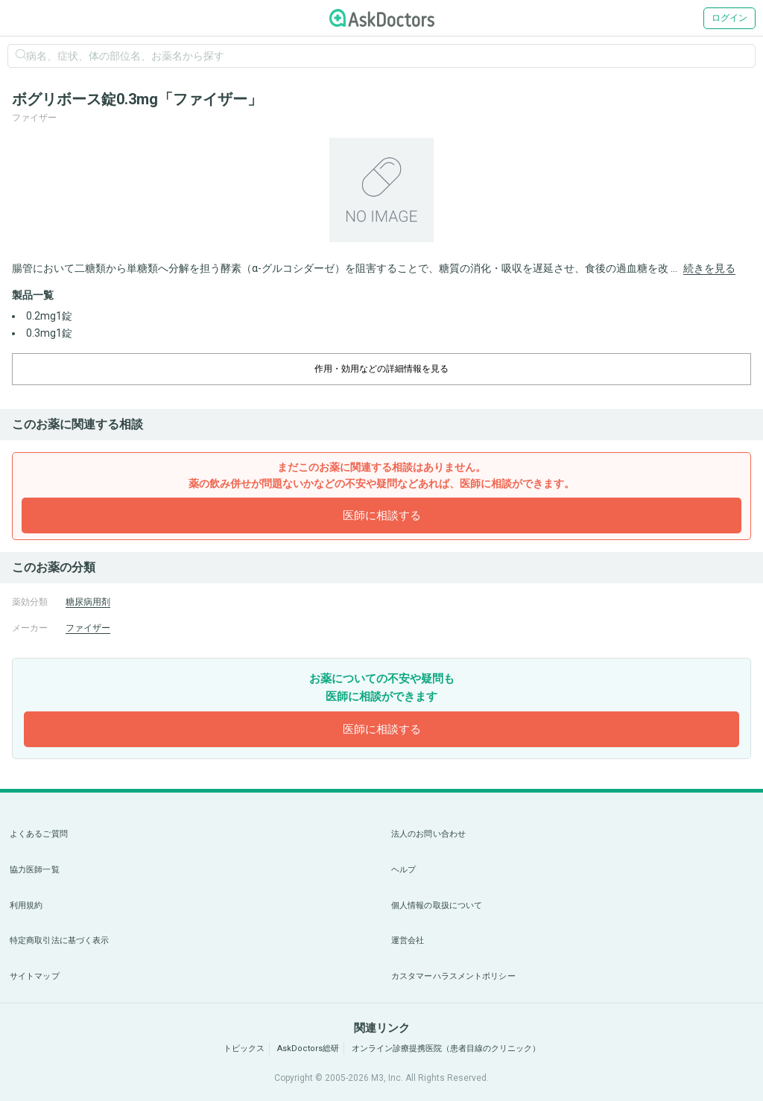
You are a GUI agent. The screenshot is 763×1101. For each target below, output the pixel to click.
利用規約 (26, 905)
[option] (381, 190)
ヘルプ (403, 870)
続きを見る (709, 268)
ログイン (729, 18)
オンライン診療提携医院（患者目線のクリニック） (446, 1048)
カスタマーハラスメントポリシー (453, 976)
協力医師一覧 (35, 870)
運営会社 (407, 940)
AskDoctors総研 (308, 1048)
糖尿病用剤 (88, 602)
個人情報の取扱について (436, 905)
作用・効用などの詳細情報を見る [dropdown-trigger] (381, 369)
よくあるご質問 (39, 834)
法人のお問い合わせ (428, 834)
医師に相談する (382, 515)
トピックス (244, 1048)
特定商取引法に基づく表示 (59, 940)
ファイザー (88, 628)
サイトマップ (35, 976)
